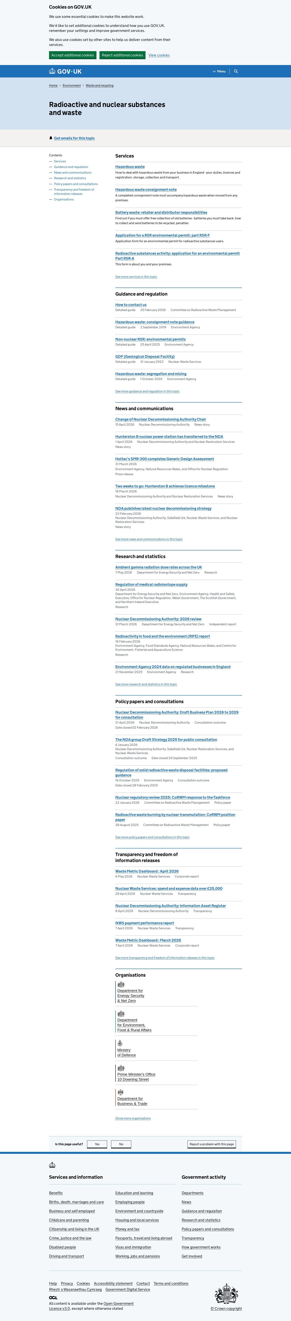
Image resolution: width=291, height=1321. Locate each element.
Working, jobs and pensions (137, 1256)
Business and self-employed (72, 1211)
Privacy (67, 1283)
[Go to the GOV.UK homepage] (65, 71)
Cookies (83, 1283)
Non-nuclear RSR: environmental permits (150, 339)
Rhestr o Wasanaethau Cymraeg (75, 1289)
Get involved (192, 1256)
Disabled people (62, 1247)
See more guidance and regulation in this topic (147, 391)
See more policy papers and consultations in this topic (152, 837)
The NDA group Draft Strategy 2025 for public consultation (166, 739)
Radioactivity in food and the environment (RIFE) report (162, 636)
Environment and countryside (139, 1211)
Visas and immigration (133, 1247)
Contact (143, 1283)
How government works (201, 1247)
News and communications (72, 172)
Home (53, 85)
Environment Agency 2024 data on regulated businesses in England (173, 666)
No (125, 1144)
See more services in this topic (136, 277)
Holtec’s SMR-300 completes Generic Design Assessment (164, 459)
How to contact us (131, 304)
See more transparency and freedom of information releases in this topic (165, 958)
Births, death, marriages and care (76, 1202)
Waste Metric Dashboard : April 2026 (147, 871)
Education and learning (134, 1193)
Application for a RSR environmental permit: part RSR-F (162, 235)
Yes (101, 1144)
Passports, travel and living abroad (143, 1238)
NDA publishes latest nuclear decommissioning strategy (163, 508)
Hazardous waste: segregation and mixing (150, 373)
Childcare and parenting (69, 1220)
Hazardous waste (130, 166)
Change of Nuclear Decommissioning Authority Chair (160, 419)
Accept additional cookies (72, 55)
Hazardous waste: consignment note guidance (154, 322)
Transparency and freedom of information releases (74, 192)
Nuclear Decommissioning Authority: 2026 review (158, 619)
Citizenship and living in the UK (74, 1229)
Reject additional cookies (122, 55)
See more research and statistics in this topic (146, 684)
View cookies (159, 55)
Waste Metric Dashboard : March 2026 (148, 940)
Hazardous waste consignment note (146, 189)
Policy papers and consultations (76, 184)
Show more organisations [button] (133, 1118)
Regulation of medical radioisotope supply (151, 584)
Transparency (193, 1238)
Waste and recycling (100, 85)
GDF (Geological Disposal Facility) (145, 356)
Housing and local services (137, 1220)
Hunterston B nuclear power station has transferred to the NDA (169, 436)
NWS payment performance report (144, 923)
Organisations (64, 199)
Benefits (56, 1193)
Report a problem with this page (212, 1144)
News (186, 1202)
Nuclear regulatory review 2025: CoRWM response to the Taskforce (172, 797)
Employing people (130, 1202)
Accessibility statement (113, 1283)
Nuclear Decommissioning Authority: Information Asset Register (170, 905)
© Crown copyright (226, 1308)
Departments (193, 1193)
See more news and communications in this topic (149, 539)
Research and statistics (70, 178)
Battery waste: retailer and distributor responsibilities (161, 212)
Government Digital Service (128, 1289)
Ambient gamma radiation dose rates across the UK (158, 567)
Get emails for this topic (74, 138)
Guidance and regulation (71, 167)
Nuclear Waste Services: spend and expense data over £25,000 (168, 888)
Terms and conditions (171, 1283)
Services (60, 161)
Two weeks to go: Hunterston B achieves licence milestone (165, 486)
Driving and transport (66, 1256)
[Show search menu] (236, 71)
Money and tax (127, 1229)
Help (53, 1283)
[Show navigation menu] (219, 71)
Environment (72, 85)
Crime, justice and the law (70, 1238)
